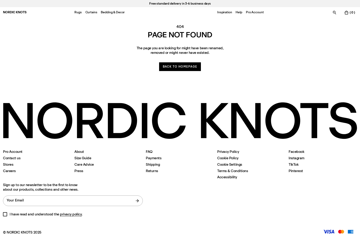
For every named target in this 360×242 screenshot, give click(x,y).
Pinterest (296, 171)
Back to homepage (180, 66)
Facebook (296, 151)
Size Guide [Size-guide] (82, 158)
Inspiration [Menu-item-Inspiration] (224, 12)
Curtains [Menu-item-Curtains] (91, 12)
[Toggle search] (334, 12)
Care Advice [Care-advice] (84, 164)
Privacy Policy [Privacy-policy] (228, 151)
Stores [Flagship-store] (8, 164)
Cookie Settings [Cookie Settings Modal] (229, 164)
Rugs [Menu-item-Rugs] (78, 12)
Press (78, 171)
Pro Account (12, 151)
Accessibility (227, 177)
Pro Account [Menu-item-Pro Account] (255, 12)
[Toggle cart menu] (349, 12)
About (79, 151)
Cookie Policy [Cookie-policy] (228, 158)
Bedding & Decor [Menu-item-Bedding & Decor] (113, 12)
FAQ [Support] (149, 151)
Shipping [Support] (153, 164)
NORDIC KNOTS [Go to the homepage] (14, 12)
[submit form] (137, 201)
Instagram (296, 158)
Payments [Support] (153, 158)
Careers (9, 171)
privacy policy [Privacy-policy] (71, 214)
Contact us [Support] (11, 158)
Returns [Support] (152, 171)
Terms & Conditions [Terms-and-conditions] (232, 171)
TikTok (293, 164)
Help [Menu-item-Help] (239, 12)
